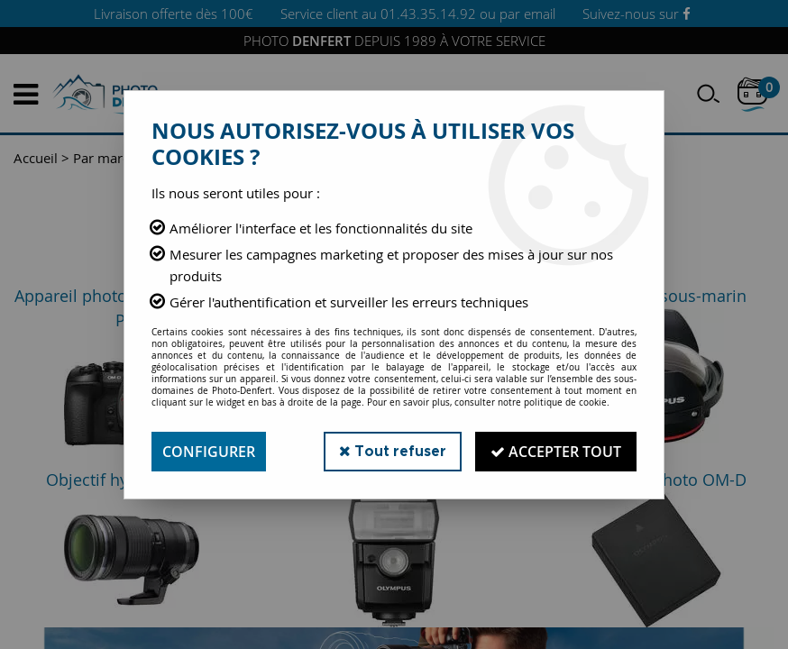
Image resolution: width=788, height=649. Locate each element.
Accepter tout (555, 452)
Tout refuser (392, 451)
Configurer (208, 452)
